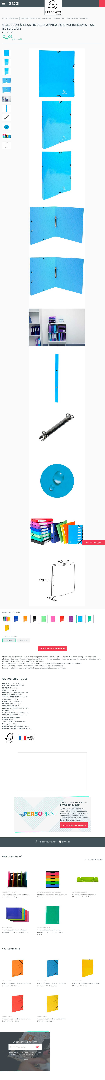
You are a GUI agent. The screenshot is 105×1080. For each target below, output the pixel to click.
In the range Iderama (12, 856)
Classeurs (24, 18)
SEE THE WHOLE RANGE (94, 859)
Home (4, 18)
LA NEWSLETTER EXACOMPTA (25, 1042)
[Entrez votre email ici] (25, 1047)
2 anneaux (9, 640)
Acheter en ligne (93, 543)
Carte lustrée (35, 18)
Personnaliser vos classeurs (52, 648)
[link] (3, 3)
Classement (13, 18)
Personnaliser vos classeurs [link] (73, 825)
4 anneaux (23, 640)
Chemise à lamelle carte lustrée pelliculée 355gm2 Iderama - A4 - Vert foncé (51, 932)
